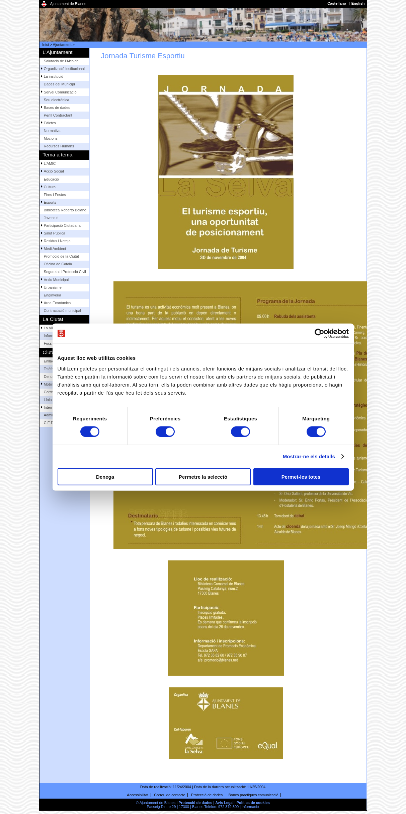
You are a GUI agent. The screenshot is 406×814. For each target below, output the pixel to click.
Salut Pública (54, 233)
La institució (53, 76)
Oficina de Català (58, 264)
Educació (51, 179)
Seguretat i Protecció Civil (65, 272)
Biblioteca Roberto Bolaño (65, 210)
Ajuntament (62, 45)
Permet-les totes (301, 476)
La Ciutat (53, 319)
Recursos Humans (59, 146)
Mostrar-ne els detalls (309, 456)
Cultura (50, 187)
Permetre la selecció (203, 476)
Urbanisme (53, 287)
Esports (50, 202)
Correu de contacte (169, 795)
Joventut (51, 218)
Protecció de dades (207, 795)
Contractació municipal (62, 311)
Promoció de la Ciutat (61, 256)
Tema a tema (57, 154)
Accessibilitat (137, 795)
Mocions (51, 138)
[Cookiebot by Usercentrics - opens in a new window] (319, 334)
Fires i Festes (55, 195)
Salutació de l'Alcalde (61, 61)
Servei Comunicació (60, 92)
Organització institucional (64, 69)
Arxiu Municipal (56, 280)
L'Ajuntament (57, 52)
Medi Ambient (55, 249)
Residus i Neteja (57, 241)
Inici (45, 45)
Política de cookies (253, 803)
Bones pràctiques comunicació (253, 795)
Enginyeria (52, 295)
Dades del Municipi (59, 84)
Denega (105, 476)
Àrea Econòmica (57, 303)
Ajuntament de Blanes (68, 4)
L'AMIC (50, 163)
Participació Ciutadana (62, 225)
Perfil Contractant (58, 115)
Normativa (52, 131)
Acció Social (54, 171)
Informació (250, 807)
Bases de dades (57, 108)
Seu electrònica (56, 100)
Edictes (50, 123)
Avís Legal (224, 803)
